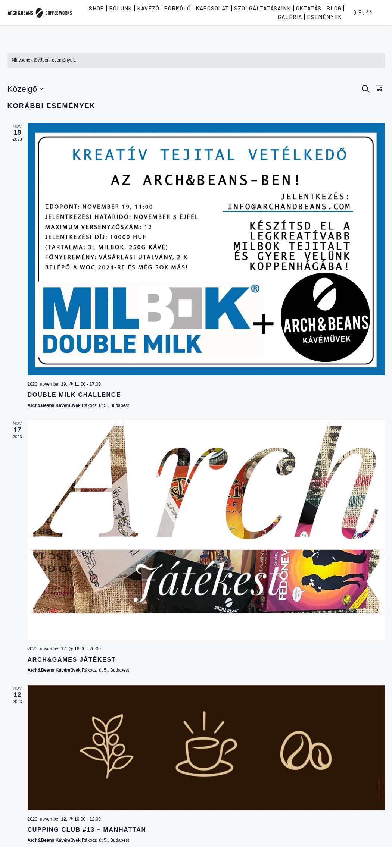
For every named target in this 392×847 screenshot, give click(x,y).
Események (324, 16)
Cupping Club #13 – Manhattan (87, 829)
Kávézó (148, 8)
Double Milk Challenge (74, 395)
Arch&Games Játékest (72, 659)
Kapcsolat (212, 8)
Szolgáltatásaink (262, 8)
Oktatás (308, 8)
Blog (334, 8)
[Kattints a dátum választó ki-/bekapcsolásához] (25, 89)
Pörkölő (177, 8)
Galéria (290, 16)
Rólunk (120, 8)
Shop (96, 8)
